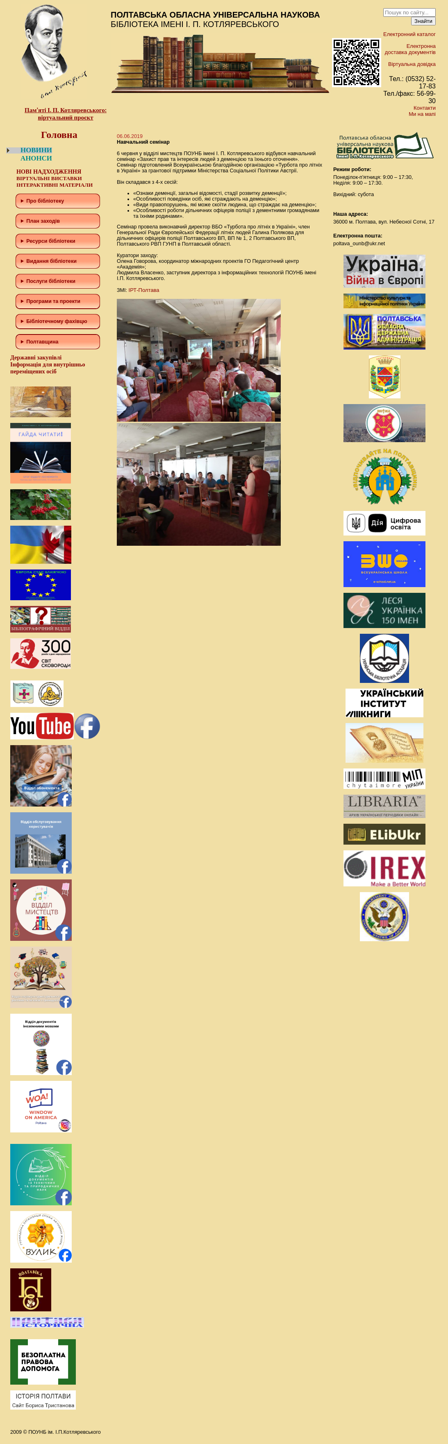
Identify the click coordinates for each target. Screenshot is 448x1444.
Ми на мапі (422, 114)
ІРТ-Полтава (144, 290)
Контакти (425, 108)
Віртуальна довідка (412, 64)
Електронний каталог (409, 34)
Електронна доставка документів (410, 49)
